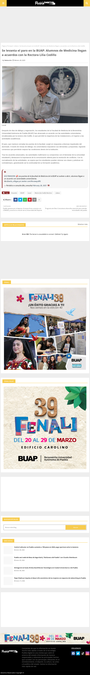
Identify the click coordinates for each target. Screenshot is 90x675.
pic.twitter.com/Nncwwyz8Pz (30, 181)
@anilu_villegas (13, 181)
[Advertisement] (45, 24)
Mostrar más (83, 224)
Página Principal (7, 46)
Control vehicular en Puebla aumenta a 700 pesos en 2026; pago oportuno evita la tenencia (46, 547)
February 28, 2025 (39, 185)
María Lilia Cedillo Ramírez (43, 193)
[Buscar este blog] (34, 527)
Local (29, 193)
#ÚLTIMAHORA (9, 176)
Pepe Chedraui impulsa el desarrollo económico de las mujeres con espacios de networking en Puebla (50, 578)
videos (16, 46)
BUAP (22, 193)
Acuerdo (14, 193)
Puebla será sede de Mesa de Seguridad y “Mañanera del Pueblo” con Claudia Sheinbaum (45, 557)
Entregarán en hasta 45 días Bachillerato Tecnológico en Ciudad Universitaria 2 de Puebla (46, 568)
